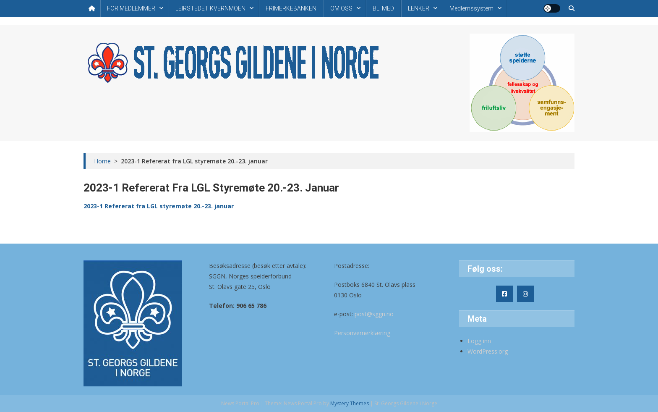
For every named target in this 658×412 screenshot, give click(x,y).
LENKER (418, 8)
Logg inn (479, 341)
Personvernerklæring (362, 333)
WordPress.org (487, 351)
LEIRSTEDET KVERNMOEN (210, 8)
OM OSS (341, 8)
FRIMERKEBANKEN (291, 8)
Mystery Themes (349, 403)
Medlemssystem (471, 8)
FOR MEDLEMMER (131, 8)
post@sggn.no (374, 314)
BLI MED (383, 8)
